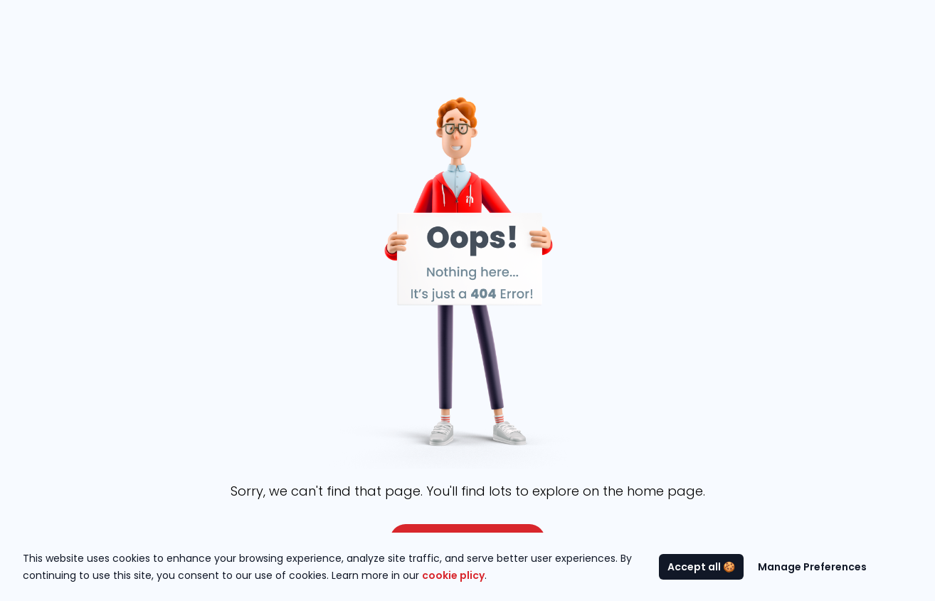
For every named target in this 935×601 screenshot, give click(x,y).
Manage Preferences (812, 567)
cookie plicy (453, 575)
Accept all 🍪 (701, 567)
